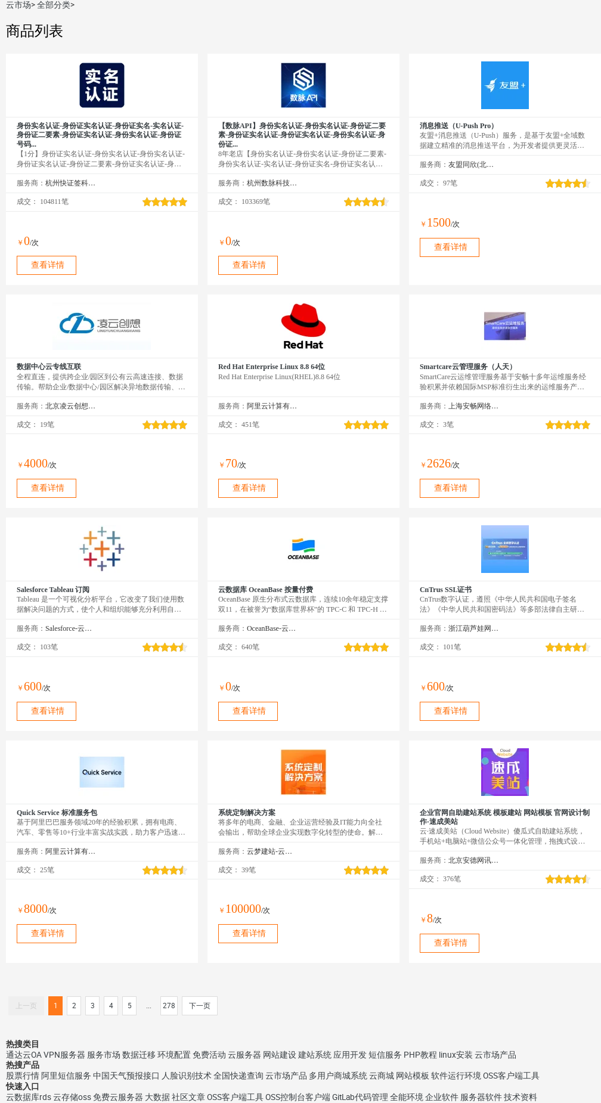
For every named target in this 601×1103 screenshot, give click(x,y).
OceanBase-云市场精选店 (272, 628)
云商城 (381, 1075)
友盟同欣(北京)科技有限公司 (473, 164)
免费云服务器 (118, 1097)
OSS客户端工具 (511, 1075)
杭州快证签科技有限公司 (70, 183)
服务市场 (103, 1054)
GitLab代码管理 (360, 1097)
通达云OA (24, 1054)
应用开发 (350, 1054)
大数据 (157, 1097)
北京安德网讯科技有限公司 (473, 860)
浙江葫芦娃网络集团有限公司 (473, 628)
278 (169, 1006)
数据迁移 (139, 1054)
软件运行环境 (456, 1075)
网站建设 (279, 1054)
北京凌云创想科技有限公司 (70, 406)
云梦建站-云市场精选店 (272, 851)
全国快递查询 (238, 1075)
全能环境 (406, 1097)
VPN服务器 (64, 1054)
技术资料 (520, 1097)
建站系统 (315, 1054)
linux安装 (456, 1054)
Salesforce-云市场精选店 (70, 628)
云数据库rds (28, 1097)
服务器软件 (481, 1097)
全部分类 (53, 5)
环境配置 (174, 1054)
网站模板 (412, 1075)
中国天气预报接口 (126, 1075)
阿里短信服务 (66, 1075)
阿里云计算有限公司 (272, 406)
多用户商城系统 (338, 1075)
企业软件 (442, 1097)
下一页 (199, 1006)
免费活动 (209, 1054)
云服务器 (244, 1054)
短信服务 (385, 1054)
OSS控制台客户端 (297, 1097)
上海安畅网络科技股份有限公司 (473, 406)
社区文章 (188, 1097)
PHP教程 (420, 1054)
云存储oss (72, 1097)
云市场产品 (495, 1054)
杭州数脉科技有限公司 (272, 183)
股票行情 (22, 1075)
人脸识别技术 (187, 1075)
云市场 (18, 5)
